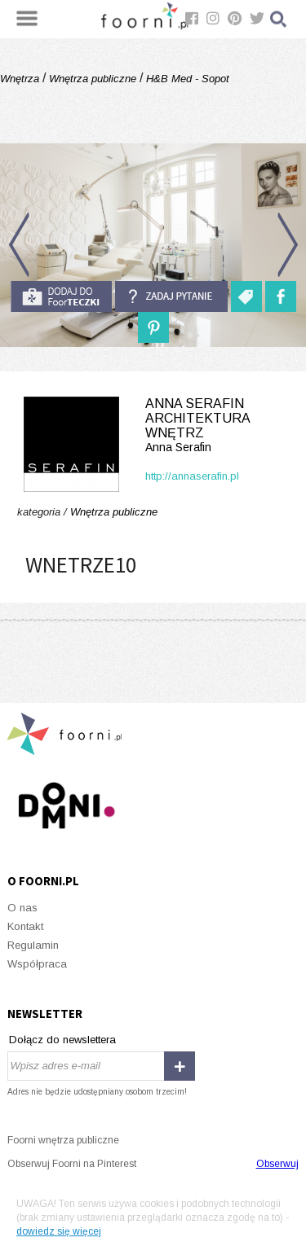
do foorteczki (61, 296)
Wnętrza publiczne (93, 78)
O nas (22, 908)
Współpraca (37, 964)
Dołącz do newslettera (62, 1039)
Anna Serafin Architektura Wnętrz (153, 425)
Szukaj (279, 19)
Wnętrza (21, 78)
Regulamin (33, 945)
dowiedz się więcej (58, 1231)
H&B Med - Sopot (186, 78)
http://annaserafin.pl (192, 476)
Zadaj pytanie (171, 296)
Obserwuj (277, 1163)
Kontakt (25, 926)
